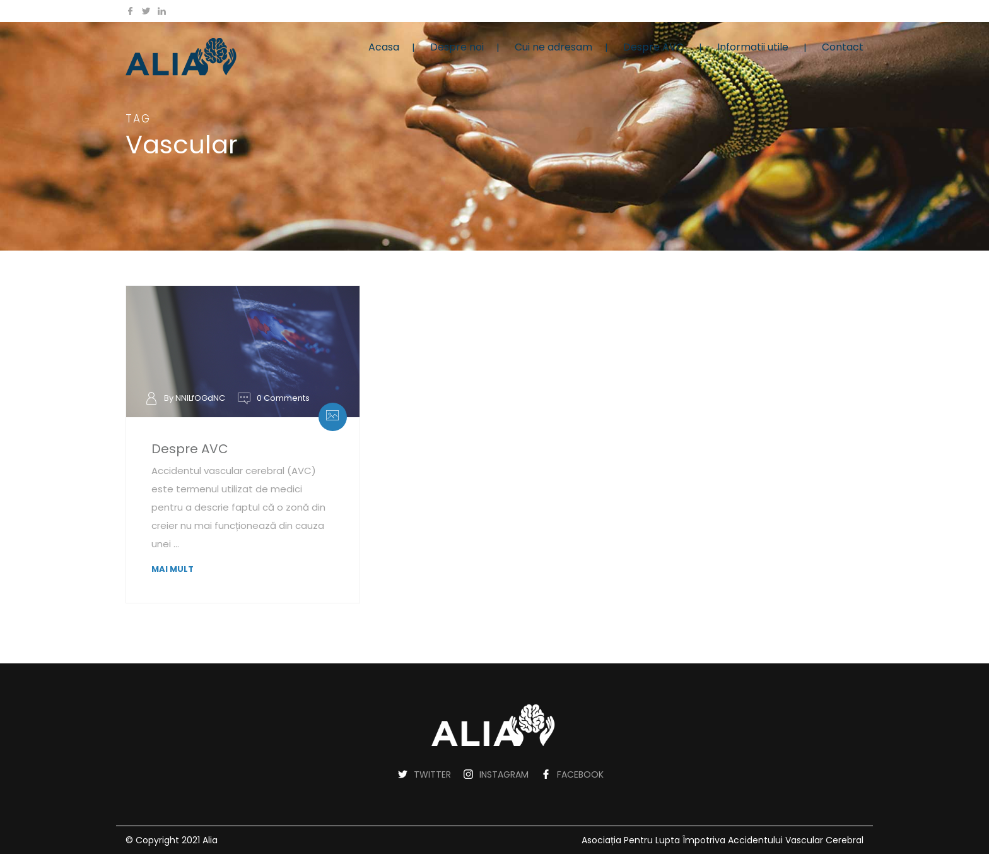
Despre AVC (653, 47)
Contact (842, 47)
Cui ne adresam (553, 47)
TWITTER (432, 774)
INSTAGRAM (504, 774)
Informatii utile (752, 47)
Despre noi (457, 47)
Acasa (383, 47)
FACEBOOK (580, 774)
